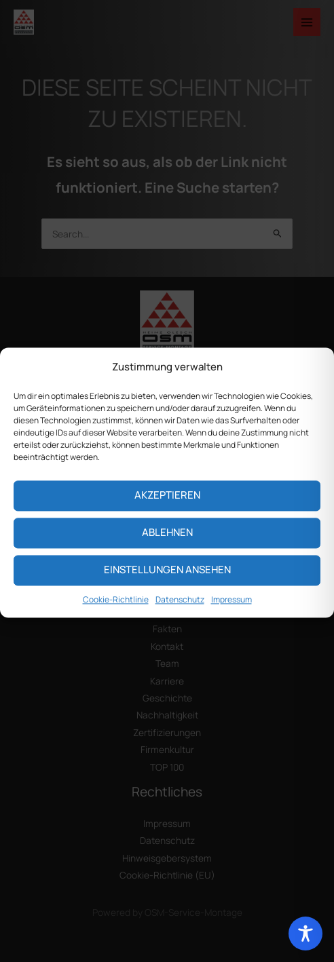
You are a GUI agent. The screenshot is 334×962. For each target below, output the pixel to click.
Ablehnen (167, 544)
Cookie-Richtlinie (116, 610)
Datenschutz (179, 610)
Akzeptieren (167, 506)
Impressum (231, 610)
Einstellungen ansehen (167, 581)
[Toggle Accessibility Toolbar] (305, 933)
